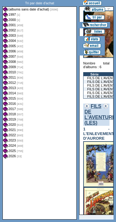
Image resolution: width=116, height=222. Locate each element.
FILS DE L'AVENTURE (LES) (99, 114)
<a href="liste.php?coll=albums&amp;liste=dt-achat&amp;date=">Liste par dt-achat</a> (39, 110)
